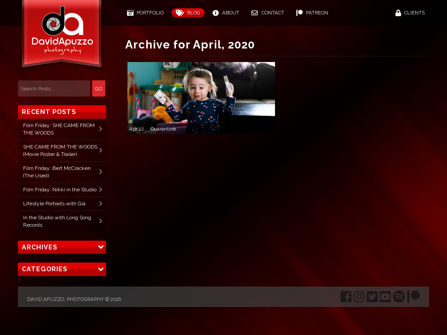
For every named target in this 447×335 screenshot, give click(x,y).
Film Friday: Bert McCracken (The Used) (57, 172)
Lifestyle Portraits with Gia (54, 203)
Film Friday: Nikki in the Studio (59, 189)
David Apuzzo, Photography (65, 299)
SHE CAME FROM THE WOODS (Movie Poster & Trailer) (60, 150)
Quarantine (163, 129)
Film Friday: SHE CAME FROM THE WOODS (59, 129)
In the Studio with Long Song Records (57, 221)
